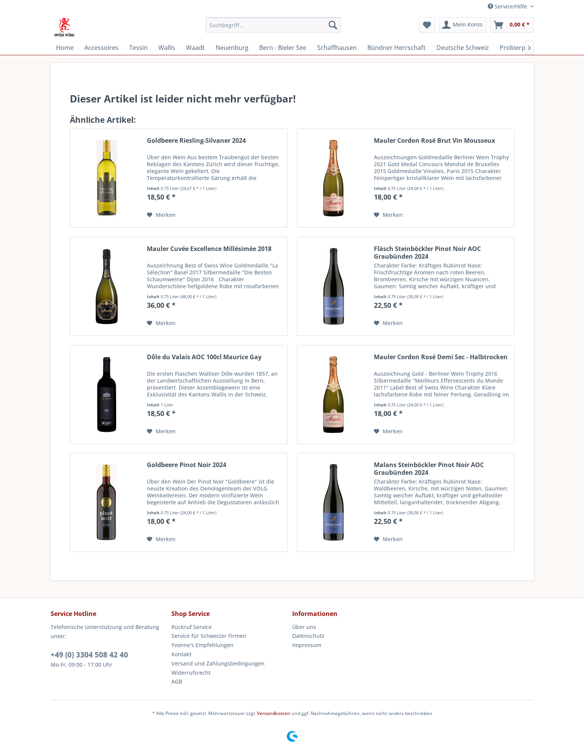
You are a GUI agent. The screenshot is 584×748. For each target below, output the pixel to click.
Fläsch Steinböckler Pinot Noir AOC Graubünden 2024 (427, 252)
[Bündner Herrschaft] (396, 47)
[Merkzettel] (427, 25)
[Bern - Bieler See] (283, 47)
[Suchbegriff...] (273, 25)
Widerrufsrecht (191, 672)
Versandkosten (273, 713)
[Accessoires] (101, 47)
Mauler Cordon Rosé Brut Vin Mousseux (434, 141)
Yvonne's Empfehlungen (202, 645)
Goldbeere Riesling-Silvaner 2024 (196, 141)
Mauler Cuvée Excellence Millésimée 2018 (209, 249)
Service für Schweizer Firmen (208, 635)
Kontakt (181, 654)
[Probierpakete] (520, 47)
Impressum (306, 645)
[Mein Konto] (463, 25)
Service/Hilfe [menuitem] (508, 6)
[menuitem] (273, 25)
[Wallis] (167, 47)
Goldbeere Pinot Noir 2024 (186, 465)
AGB (176, 681)
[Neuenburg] (232, 47)
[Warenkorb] (512, 25)
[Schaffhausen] (337, 47)
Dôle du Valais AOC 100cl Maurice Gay (204, 357)
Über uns (304, 627)
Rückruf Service (191, 627)
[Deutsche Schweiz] (462, 47)
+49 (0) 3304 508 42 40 (89, 655)
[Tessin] (138, 47)
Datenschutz (308, 635)
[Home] (65, 47)
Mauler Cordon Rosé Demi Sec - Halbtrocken (441, 357)
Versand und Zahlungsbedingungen (218, 663)
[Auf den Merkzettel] (161, 215)
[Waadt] (195, 47)
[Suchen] (333, 25)
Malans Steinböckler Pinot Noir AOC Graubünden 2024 (429, 468)
